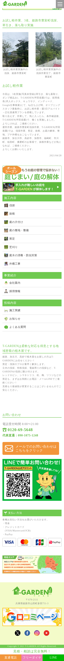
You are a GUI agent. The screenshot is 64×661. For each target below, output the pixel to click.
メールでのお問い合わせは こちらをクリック (36, 448)
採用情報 (14, 291)
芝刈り (13, 247)
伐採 (12, 205)
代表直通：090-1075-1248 (20, 435)
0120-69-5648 (20, 429)
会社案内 (14, 282)
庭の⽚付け (16, 222)
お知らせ (14, 318)
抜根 (12, 213)
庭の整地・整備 (19, 230)
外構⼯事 (14, 263)
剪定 (12, 238)
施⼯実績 (14, 310)
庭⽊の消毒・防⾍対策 (23, 255)
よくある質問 (17, 327)
